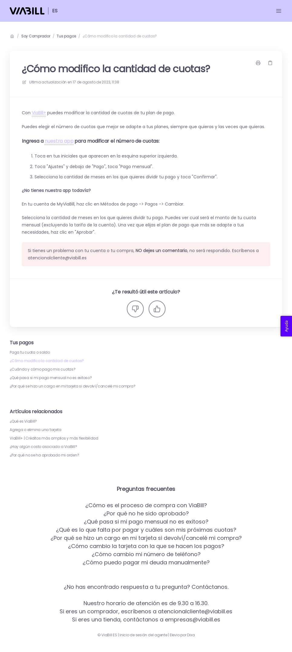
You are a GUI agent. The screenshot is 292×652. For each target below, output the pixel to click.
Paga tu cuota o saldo (30, 352)
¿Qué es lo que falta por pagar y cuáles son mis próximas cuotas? (146, 530)
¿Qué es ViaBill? (23, 421)
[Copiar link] (270, 63)
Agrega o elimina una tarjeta (35, 429)
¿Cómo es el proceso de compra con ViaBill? (146, 505)
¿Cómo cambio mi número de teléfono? (146, 554)
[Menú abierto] (279, 11)
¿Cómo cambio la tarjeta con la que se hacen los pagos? (146, 546)
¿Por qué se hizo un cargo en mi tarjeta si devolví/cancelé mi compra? (72, 386)
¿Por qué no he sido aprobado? (146, 513)
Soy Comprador (35, 36)
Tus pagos (66, 36)
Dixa (191, 635)
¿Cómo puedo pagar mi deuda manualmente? (146, 562)
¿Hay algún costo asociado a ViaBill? (43, 446)
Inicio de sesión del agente (143, 635)
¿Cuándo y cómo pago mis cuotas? (43, 369)
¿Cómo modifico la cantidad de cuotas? (120, 36)
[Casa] (27, 11)
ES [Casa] (54, 10)
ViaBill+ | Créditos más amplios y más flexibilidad (54, 438)
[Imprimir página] (258, 63)
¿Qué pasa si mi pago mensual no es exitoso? (51, 377)
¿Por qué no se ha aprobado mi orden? (44, 455)
